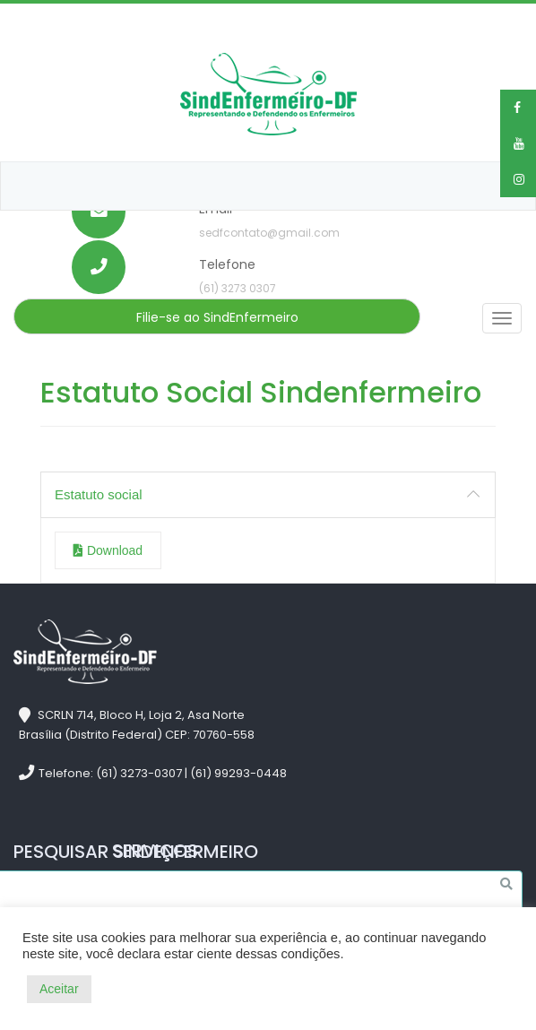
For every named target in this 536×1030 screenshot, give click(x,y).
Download (108, 550)
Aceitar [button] (59, 989)
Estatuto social (99, 494)
